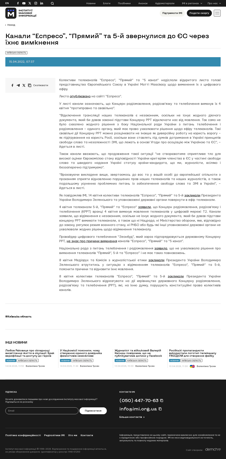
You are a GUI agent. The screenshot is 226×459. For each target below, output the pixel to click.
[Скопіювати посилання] (39, 85)
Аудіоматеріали (164, 3)
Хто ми (72, 435)
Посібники (124, 3)
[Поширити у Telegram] (18, 85)
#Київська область (18, 316)
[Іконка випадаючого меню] (217, 13)
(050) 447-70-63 (138, 400)
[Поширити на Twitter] (24, 85)
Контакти (87, 435)
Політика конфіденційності (23, 435)
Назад (11, 25)
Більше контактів (130, 417)
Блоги (106, 3)
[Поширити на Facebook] (12, 85)
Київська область (27, 361)
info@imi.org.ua (138, 408)
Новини (91, 3)
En (7, 3)
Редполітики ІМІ (54, 435)
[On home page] (20, 13)
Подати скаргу (199, 13)
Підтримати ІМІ (172, 13)
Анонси (142, 3)
